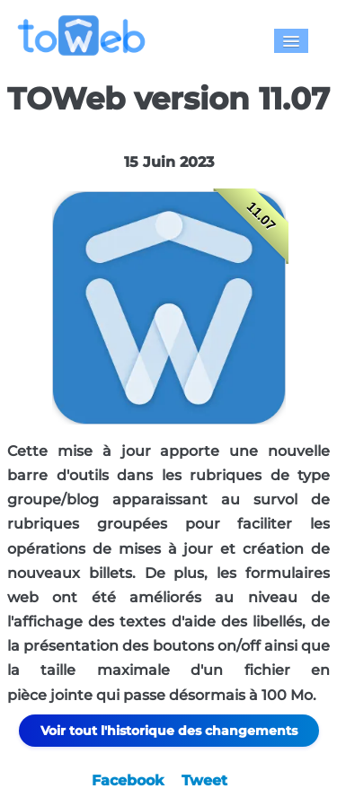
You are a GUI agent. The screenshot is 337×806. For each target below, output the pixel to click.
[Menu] (291, 41)
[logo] (88, 35)
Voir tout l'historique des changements (168, 731)
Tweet (204, 780)
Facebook (128, 780)
